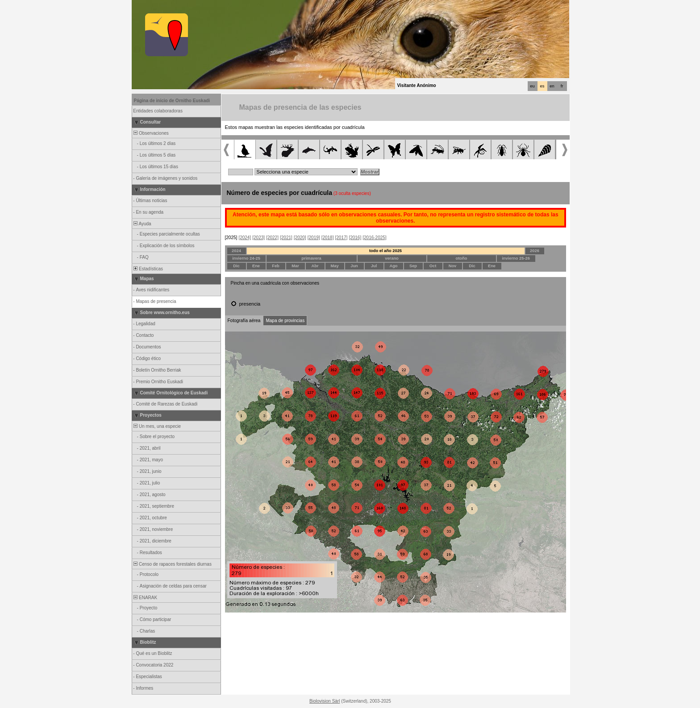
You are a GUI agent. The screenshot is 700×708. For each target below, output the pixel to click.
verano (392, 258)
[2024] (244, 237)
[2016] (355, 237)
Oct (433, 266)
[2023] (258, 237)
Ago (393, 266)
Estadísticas (148, 268)
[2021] (286, 237)
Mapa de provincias (285, 320)
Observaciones (151, 133)
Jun (354, 266)
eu (532, 86)
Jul (374, 266)
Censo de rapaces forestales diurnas (172, 564)
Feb (275, 266)
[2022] (272, 237)
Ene (256, 266)
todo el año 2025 (385, 250)
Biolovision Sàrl (324, 701)
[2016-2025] (374, 237)
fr (562, 86)
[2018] (327, 237)
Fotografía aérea (244, 320)
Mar (295, 266)
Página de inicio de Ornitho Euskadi (172, 100)
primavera (311, 258)
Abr (314, 266)
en (552, 86)
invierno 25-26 (516, 258)
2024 (236, 250)
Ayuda (142, 223)
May (334, 266)
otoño (461, 258)
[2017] (341, 237)
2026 (534, 250)
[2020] (300, 237)
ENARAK (145, 597)
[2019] (314, 237)
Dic (236, 266)
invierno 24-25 (246, 258)
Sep (413, 266)
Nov (453, 266)
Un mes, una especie (157, 426)
